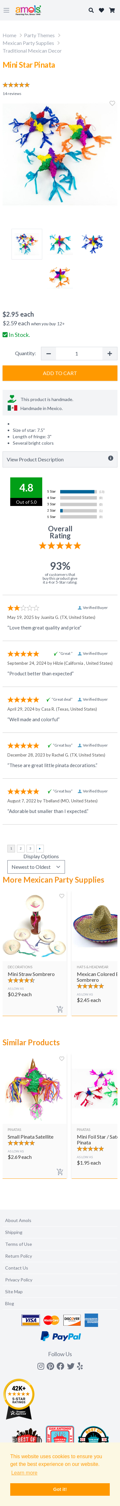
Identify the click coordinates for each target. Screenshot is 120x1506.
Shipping (13, 1232)
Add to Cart (60, 373)
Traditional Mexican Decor (32, 50)
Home (9, 35)
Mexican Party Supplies (28, 43)
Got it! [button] (60, 1489)
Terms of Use (18, 1244)
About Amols (18, 1220)
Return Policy (18, 1256)
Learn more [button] (24, 1473)
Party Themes (39, 35)
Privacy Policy (18, 1279)
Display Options (41, 856)
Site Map (14, 1291)
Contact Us (16, 1268)
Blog (9, 1303)
